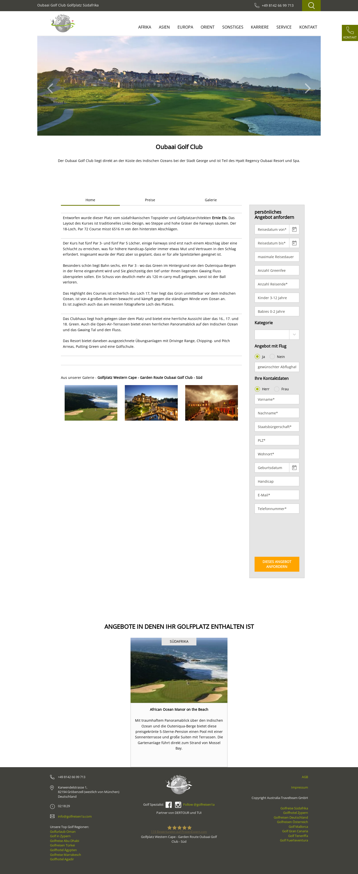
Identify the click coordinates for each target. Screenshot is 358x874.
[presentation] (275, 535)
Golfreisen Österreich (292, 822)
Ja (260, 356)
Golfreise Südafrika (294, 808)
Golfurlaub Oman (63, 831)
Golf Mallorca (298, 826)
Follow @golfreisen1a (199, 804)
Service (284, 27)
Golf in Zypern (60, 836)
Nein (277, 356)
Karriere (260, 27)
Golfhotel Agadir (62, 859)
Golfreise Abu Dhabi (64, 840)
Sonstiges (232, 27)
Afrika (144, 27)
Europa (185, 27)
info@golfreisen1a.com (75, 816)
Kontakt (308, 27)
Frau (282, 389)
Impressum (299, 787)
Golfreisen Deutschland (291, 817)
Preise (150, 200)
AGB (305, 777)
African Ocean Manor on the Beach (179, 709)
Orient (208, 27)
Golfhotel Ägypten (63, 850)
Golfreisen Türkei (62, 845)
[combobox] (277, 335)
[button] (51, 86)
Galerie (211, 200)
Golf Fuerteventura (294, 840)
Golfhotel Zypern (295, 812)
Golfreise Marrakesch (65, 854)
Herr (262, 389)
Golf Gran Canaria (295, 831)
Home (90, 200)
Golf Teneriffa (298, 836)
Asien (164, 27)
